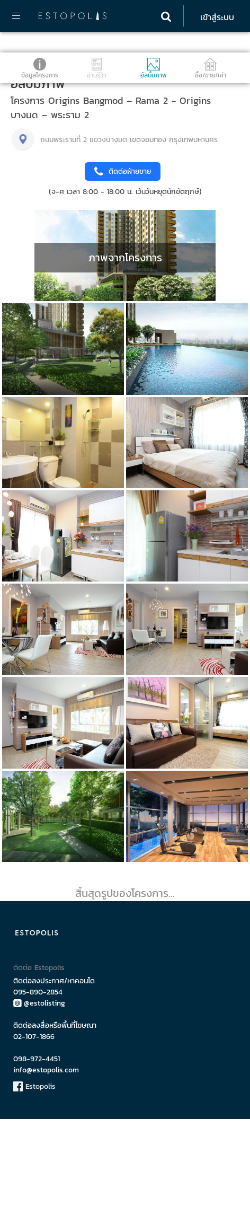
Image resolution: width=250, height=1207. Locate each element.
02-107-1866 (34, 1124)
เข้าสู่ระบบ (217, 17)
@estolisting (39, 1091)
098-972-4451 (36, 1146)
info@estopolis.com (46, 1158)
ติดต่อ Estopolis (39, 1055)
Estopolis (34, 1174)
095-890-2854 (38, 1080)
